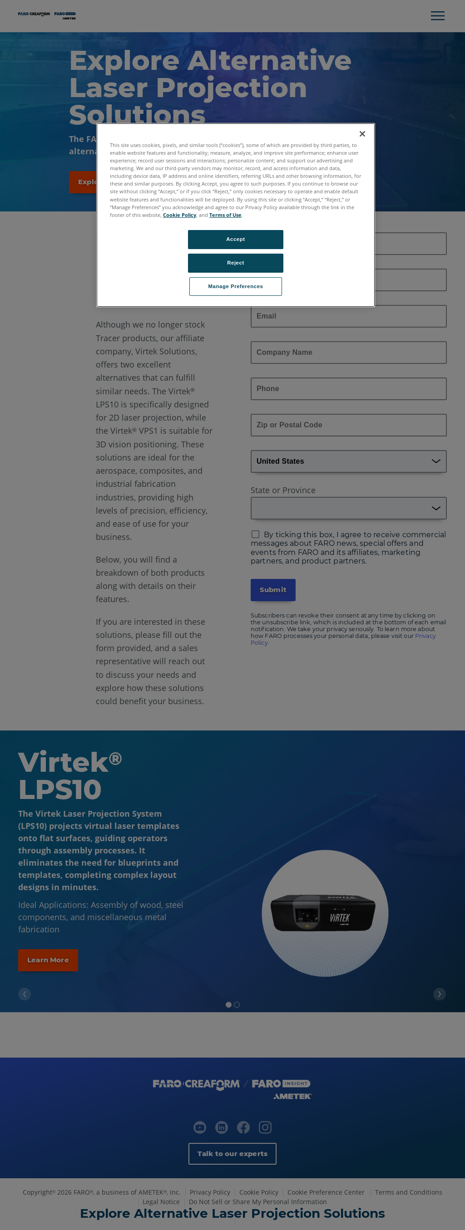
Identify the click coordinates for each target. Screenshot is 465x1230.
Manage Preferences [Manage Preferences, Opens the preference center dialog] (235, 286)
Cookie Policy (179, 214)
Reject (235, 262)
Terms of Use (225, 214)
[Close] (362, 134)
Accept (235, 239)
